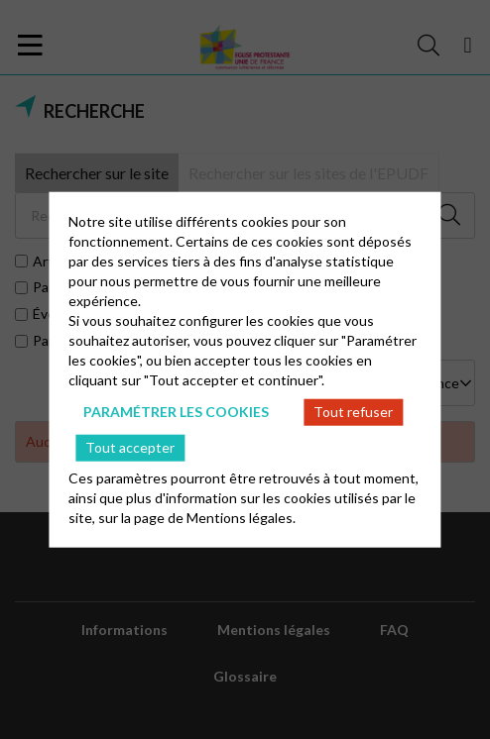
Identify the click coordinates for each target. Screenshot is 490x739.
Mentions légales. (241, 516)
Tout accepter (130, 447)
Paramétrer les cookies (176, 411)
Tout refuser (353, 411)
